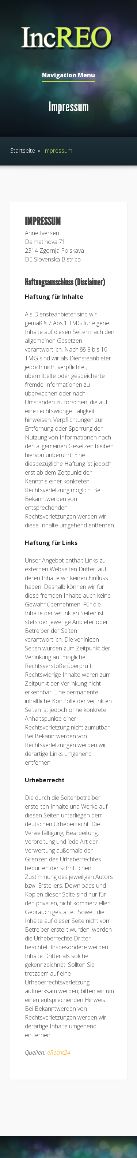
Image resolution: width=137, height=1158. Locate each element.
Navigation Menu (68, 75)
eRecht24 (59, 1052)
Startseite (22, 150)
